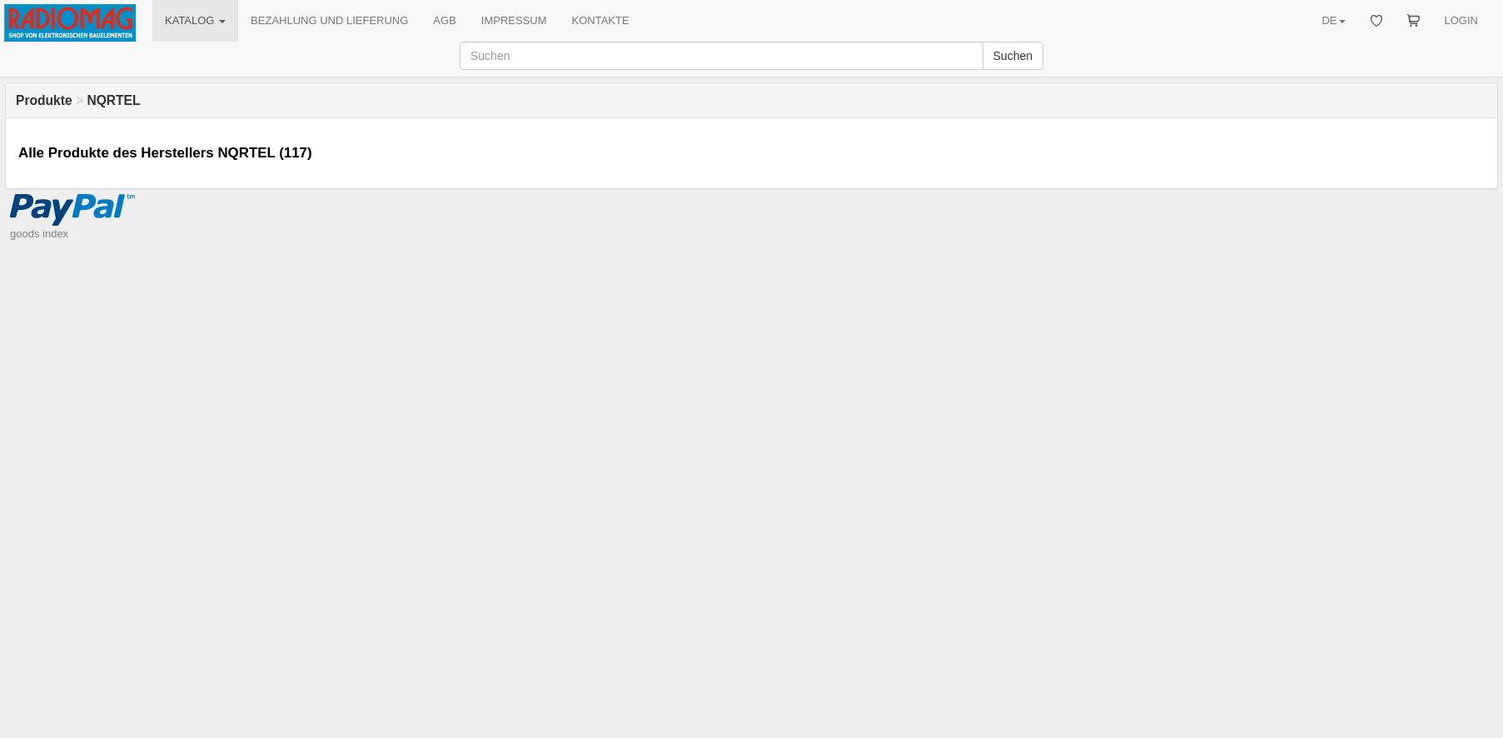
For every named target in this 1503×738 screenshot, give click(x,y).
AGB (444, 20)
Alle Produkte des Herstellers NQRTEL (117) (165, 153)
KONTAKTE (601, 20)
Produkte (44, 100)
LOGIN (1461, 20)
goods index (39, 233)
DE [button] (1333, 20)
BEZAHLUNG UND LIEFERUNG (329, 20)
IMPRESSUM (514, 20)
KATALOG (195, 20)
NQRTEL (113, 100)
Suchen (1013, 55)
